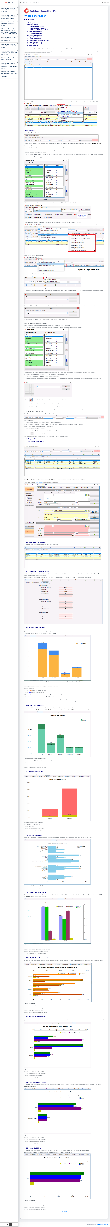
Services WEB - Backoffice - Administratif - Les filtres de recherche (8, 23)
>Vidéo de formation (35, 15)
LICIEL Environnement (102, 1224)
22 (16, 1224)
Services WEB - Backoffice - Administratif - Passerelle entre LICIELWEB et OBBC (8, 39)
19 (7, 1224)
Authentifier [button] (105, 2)
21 (13, 1224)
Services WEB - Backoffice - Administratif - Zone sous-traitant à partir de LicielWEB (9, 52)
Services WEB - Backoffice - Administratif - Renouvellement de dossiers (9, 46)
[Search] (60, 2)
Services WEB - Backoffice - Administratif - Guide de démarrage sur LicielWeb (9, 10)
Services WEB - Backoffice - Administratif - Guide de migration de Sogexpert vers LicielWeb (9, 17)
